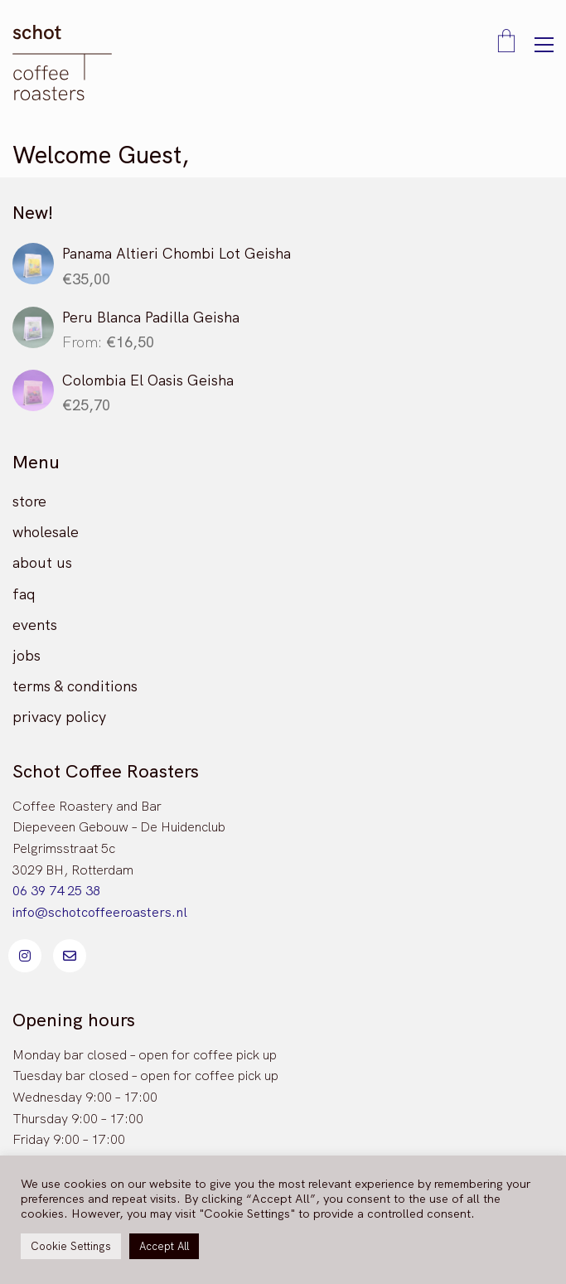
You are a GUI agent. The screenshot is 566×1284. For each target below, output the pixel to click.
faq (24, 593)
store (29, 501)
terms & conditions (75, 685)
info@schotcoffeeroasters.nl (99, 912)
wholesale (45, 531)
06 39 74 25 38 (56, 890)
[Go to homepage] (62, 62)
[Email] (69, 955)
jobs (26, 655)
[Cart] (506, 42)
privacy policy (59, 716)
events (34, 624)
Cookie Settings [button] (71, 1246)
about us (42, 562)
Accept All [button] (164, 1246)
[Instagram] (24, 955)
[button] (544, 44)
